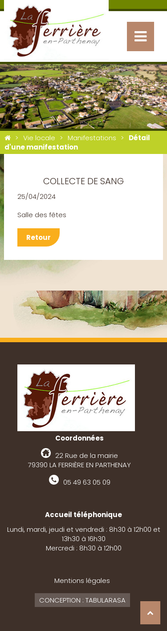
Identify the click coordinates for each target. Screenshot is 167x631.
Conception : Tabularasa (82, 600)
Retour (38, 237)
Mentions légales (82, 580)
